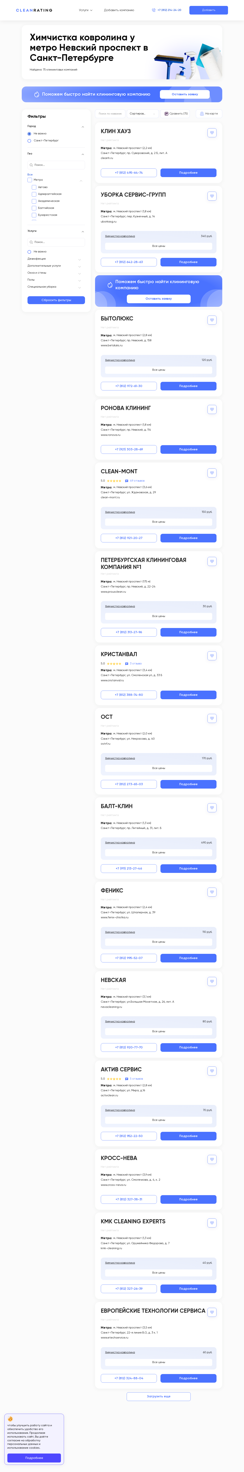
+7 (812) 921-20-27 (128, 537)
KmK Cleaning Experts (133, 1220)
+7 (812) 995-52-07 (129, 956)
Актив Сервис (121, 1068)
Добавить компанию (116, 10)
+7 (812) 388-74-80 (129, 694)
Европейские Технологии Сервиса (153, 1309)
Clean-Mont (119, 471)
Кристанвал (119, 654)
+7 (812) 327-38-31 (129, 1197)
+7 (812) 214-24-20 (166, 10)
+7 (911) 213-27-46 (129, 867)
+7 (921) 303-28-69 (129, 449)
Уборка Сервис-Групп (133, 195)
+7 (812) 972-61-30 (128, 385)
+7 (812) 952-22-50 (129, 1134)
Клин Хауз (116, 131)
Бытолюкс (117, 319)
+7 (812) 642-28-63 (129, 262)
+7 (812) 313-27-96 (129, 631)
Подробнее (188, 172)
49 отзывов (137, 480)
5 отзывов (136, 1077)
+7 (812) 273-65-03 (129, 783)
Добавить (208, 10)
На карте (211, 113)
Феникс (112, 890)
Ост (107, 716)
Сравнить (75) (178, 113)
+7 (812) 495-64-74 (129, 172)
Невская (113, 979)
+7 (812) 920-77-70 (129, 1046)
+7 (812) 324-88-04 (128, 1376)
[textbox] (143, 113)
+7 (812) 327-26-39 (128, 1287)
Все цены (158, 246)
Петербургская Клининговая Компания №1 (143, 563)
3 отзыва (136, 663)
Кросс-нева (119, 1157)
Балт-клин (117, 805)
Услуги (80, 10)
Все (30, 174)
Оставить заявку (185, 94)
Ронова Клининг (126, 408)
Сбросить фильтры (56, 300)
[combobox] (143, 113)
